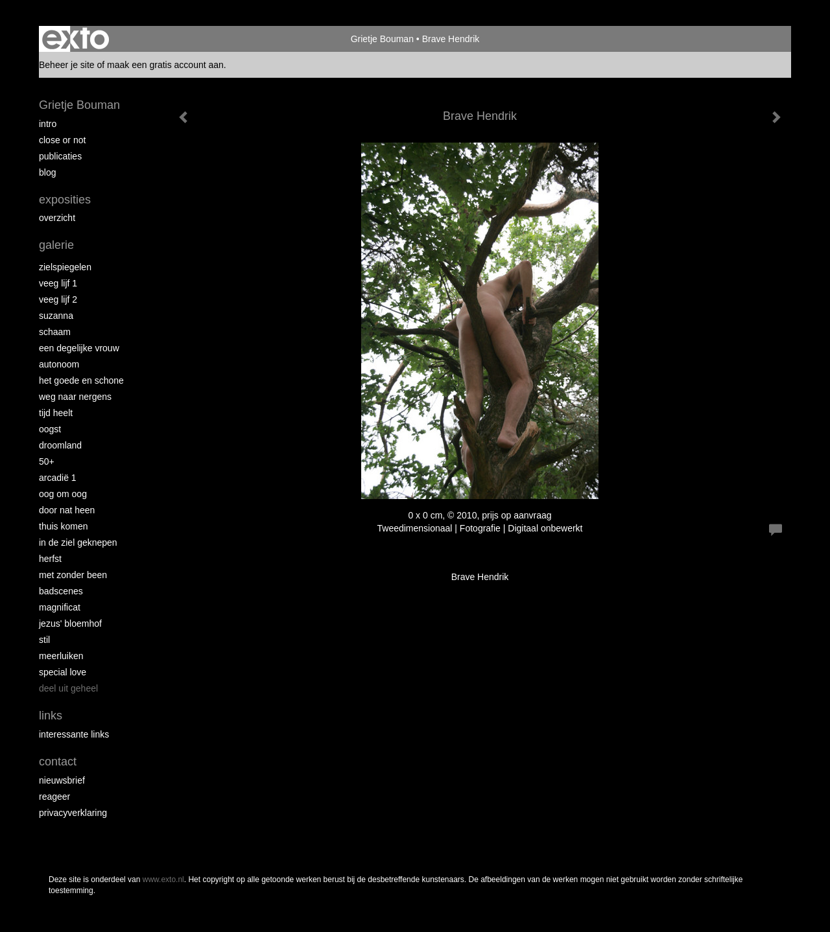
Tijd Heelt (56, 413)
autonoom (59, 364)
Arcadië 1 (58, 477)
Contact (58, 761)
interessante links (74, 734)
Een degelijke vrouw (79, 348)
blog (47, 172)
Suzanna (56, 315)
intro (47, 124)
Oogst (50, 429)
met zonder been (73, 575)
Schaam (55, 332)
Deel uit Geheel (68, 688)
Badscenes (61, 591)
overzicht (57, 218)
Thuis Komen (63, 526)
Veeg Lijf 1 (58, 283)
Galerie (56, 245)
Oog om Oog (63, 494)
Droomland (60, 445)
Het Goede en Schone (81, 380)
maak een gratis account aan (165, 65)
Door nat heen (67, 510)
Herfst (50, 558)
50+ (46, 461)
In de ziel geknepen (78, 542)
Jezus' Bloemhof (70, 623)
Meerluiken (61, 656)
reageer (54, 796)
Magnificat (59, 607)
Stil (44, 640)
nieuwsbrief (62, 780)
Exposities (65, 199)
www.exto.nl (163, 879)
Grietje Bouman (382, 39)
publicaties (60, 156)
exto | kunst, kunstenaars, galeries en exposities (75, 39)
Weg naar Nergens (75, 396)
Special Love (62, 672)
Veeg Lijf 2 (58, 299)
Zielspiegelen (65, 267)
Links (50, 715)
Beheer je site (67, 65)
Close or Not (62, 140)
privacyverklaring (73, 813)
